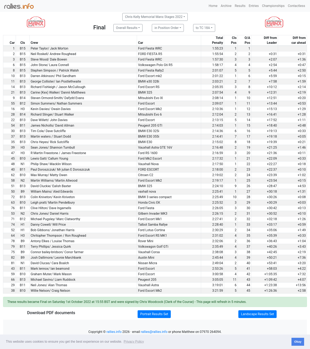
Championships (273, 6)
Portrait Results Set (154, 314)
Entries (254, 6)
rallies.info (114, 332)
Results (240, 6)
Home (213, 6)
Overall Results (127, 28)
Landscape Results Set (257, 314)
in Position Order (166, 28)
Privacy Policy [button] (134, 341)
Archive (226, 6)
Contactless (296, 6)
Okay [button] (297, 341)
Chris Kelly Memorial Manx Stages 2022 (153, 17)
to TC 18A (203, 28)
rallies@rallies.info (154, 332)
